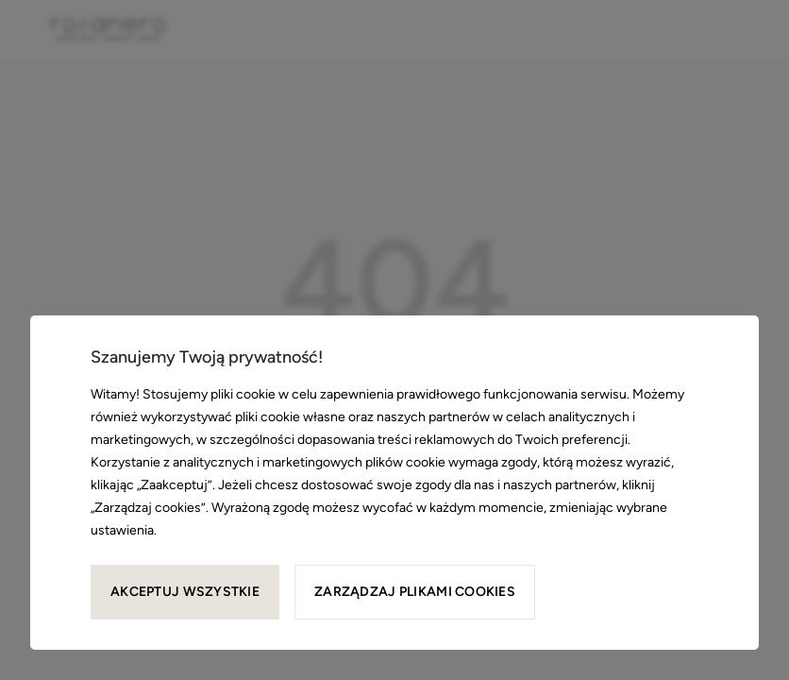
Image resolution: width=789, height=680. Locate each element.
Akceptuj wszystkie (185, 592)
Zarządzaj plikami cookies (414, 592)
